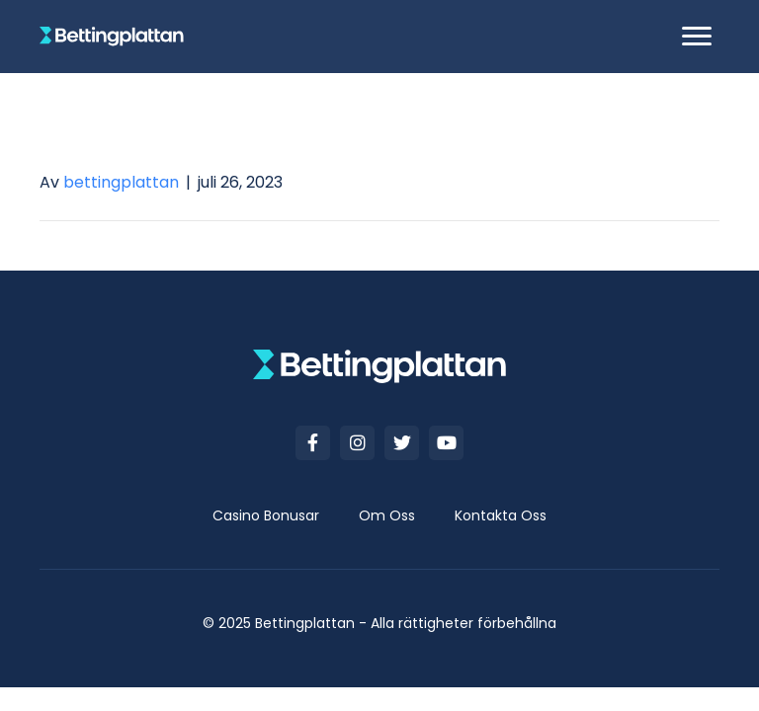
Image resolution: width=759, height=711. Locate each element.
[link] (265, 515)
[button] (696, 36)
